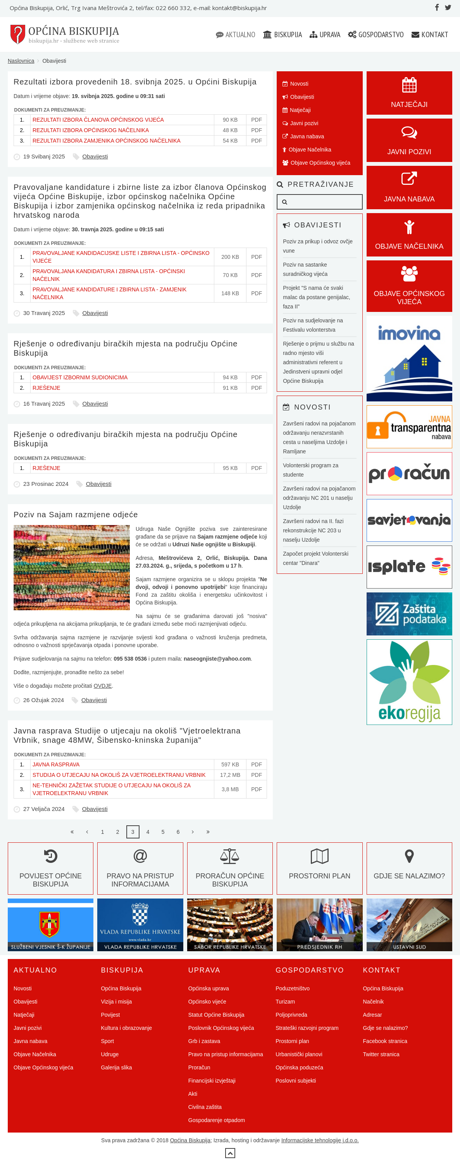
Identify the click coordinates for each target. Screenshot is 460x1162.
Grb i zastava (204, 1041)
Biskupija (282, 34)
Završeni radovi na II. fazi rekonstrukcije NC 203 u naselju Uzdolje (313, 530)
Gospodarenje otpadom (216, 1120)
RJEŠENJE (46, 388)
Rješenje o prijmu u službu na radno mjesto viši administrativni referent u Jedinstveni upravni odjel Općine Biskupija (318, 362)
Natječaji (297, 110)
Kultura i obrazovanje (126, 1028)
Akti (192, 1094)
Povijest (110, 1015)
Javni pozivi (300, 123)
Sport (107, 1041)
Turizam (285, 1001)
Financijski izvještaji (212, 1081)
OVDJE (103, 686)
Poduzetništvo (293, 988)
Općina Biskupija (121, 988)
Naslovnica (21, 61)
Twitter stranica (381, 1054)
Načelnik (373, 1001)
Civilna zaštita (205, 1107)
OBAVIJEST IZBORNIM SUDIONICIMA (80, 377)
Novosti (295, 84)
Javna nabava (303, 136)
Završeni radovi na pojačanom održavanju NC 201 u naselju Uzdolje (319, 497)
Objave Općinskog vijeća (316, 163)
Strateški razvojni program (307, 1028)
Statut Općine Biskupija (216, 1015)
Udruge (110, 1054)
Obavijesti (95, 156)
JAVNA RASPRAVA (56, 764)
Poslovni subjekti (296, 1081)
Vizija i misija (116, 1001)
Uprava (325, 34)
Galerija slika (116, 1067)
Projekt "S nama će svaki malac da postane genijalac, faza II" (316, 297)
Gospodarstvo (376, 34)
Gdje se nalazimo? (385, 1028)
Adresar (372, 1015)
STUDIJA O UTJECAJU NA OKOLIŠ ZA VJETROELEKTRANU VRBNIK (119, 775)
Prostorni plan (292, 1041)
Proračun (199, 1067)
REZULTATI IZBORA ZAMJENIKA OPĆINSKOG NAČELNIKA (107, 141)
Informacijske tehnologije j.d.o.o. (320, 1140)
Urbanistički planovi (299, 1054)
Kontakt (430, 34)
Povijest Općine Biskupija (50, 872)
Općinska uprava (208, 988)
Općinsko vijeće (207, 1001)
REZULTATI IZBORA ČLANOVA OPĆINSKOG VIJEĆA (98, 120)
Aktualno (235, 34)
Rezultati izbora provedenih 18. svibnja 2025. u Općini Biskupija (135, 81)
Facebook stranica (385, 1041)
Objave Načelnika (307, 149)
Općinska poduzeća (299, 1067)
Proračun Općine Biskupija (230, 872)
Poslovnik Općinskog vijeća (221, 1028)
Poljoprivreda (291, 1015)
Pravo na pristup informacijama (140, 872)
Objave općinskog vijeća (409, 290)
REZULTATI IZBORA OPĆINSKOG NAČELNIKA (91, 130)
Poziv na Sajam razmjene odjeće (76, 514)
